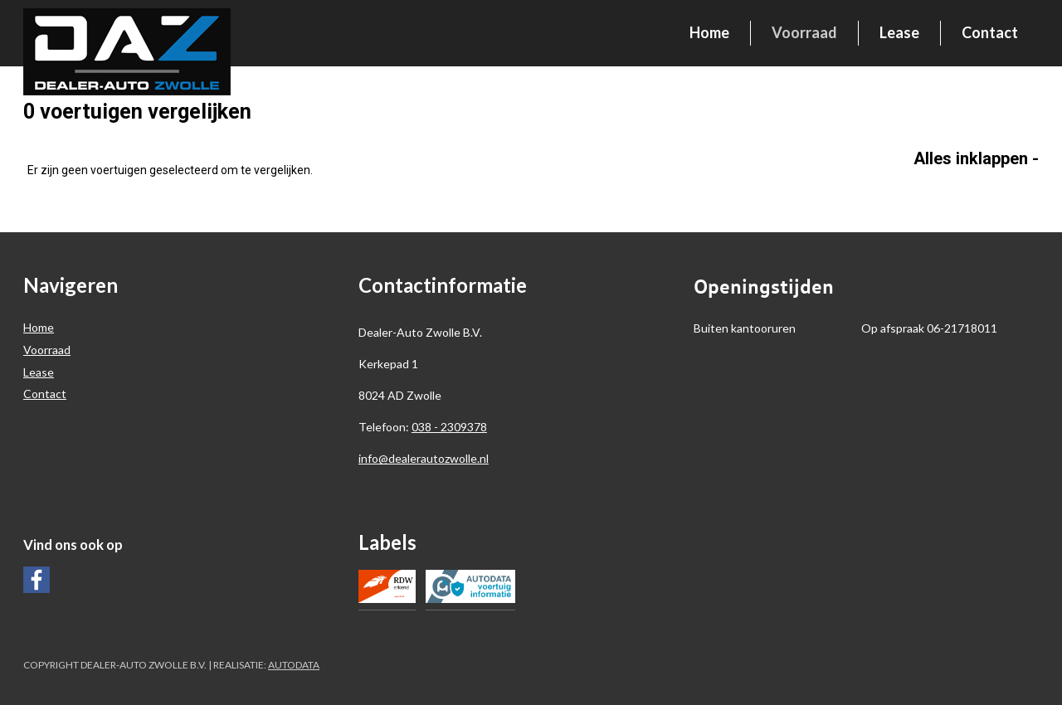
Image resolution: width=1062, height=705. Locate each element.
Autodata (293, 665)
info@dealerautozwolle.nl (423, 458)
